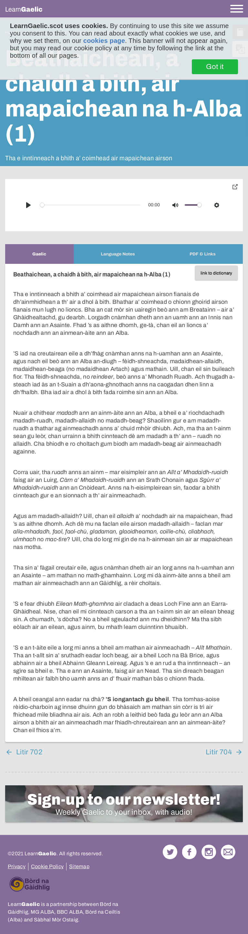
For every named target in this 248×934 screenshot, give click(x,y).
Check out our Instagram (209, 852)
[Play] (28, 205)
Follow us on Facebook (189, 852)
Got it (215, 67)
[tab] (39, 254)
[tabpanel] (124, 503)
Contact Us (228, 852)
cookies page (104, 40)
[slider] (90, 205)
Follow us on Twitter (170, 852)
